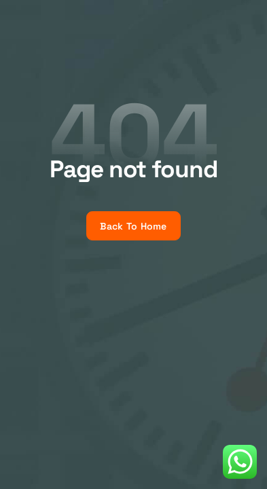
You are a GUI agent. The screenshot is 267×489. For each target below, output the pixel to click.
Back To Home (133, 226)
